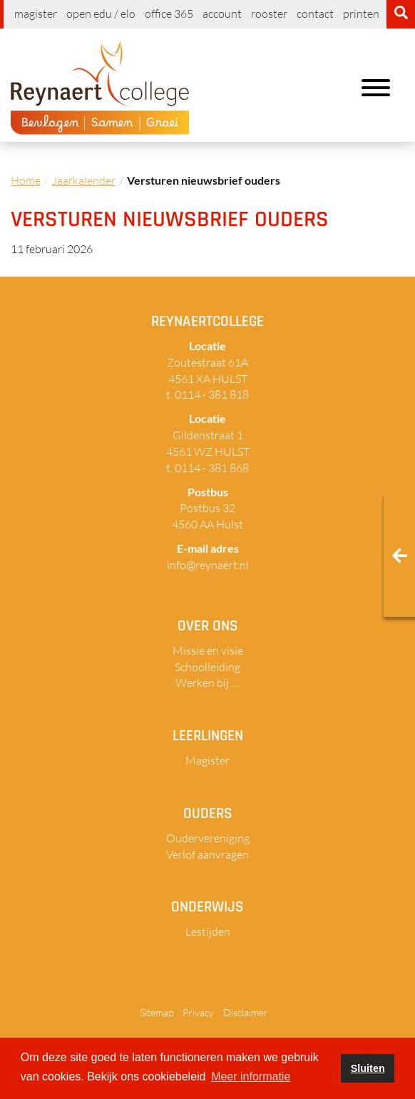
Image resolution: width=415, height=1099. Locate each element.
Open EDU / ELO (100, 13)
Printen (361, 13)
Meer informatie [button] (250, 1076)
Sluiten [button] (368, 1068)
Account (222, 13)
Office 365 (169, 13)
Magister (35, 13)
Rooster (269, 13)
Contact (315, 13)
